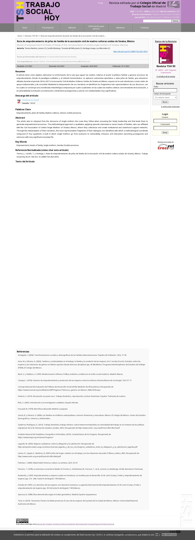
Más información (169, 534)
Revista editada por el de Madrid (137, 4)
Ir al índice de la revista (166, 76)
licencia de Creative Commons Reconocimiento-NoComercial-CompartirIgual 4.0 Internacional (75, 524)
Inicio (20, 36)
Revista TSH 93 (31, 36)
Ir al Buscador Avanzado (170, 106)
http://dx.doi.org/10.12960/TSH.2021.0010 (130, 51)
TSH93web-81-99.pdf (30, 101)
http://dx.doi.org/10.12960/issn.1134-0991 (163, 17)
